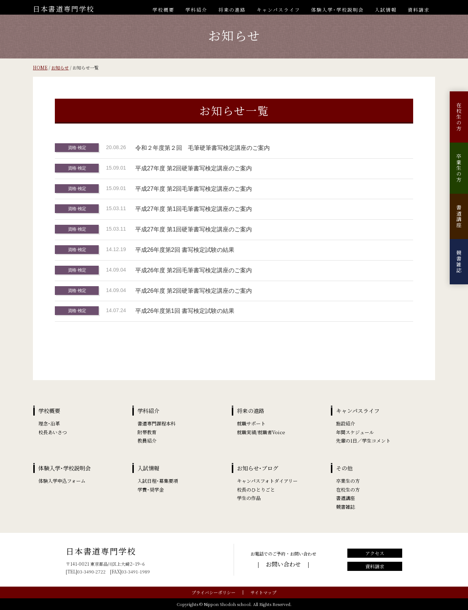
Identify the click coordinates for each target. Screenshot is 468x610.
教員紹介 (146, 440)
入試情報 (386, 9)
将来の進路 (232, 9)
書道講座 (459, 216)
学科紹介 (196, 9)
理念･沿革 (49, 423)
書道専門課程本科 (156, 423)
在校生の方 (459, 117)
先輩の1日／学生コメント (363, 440)
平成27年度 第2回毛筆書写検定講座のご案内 (193, 189)
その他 (344, 468)
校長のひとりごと (256, 489)
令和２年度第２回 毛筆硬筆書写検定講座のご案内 (202, 148)
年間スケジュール (355, 432)
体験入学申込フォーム (62, 480)
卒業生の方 (459, 168)
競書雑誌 (459, 261)
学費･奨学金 (150, 489)
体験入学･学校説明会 (337, 9)
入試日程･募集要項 (157, 480)
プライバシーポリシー (213, 592)
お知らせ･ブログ (257, 468)
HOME (40, 67)
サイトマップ (263, 592)
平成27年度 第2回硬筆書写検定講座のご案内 (193, 168)
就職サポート (251, 423)
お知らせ (60, 67)
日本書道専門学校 (63, 9)
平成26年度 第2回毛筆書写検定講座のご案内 (193, 270)
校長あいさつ (52, 432)
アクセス (374, 553)
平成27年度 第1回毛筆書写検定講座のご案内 (193, 209)
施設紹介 (345, 423)
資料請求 (419, 9)
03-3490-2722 (91, 571)
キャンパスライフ (278, 9)
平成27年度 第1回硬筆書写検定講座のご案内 (193, 229)
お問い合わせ (283, 564)
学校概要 (163, 9)
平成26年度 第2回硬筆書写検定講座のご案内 (193, 291)
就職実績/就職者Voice (261, 432)
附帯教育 (146, 432)
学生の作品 (249, 498)
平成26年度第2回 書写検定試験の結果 (184, 250)
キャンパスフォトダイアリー (267, 480)
